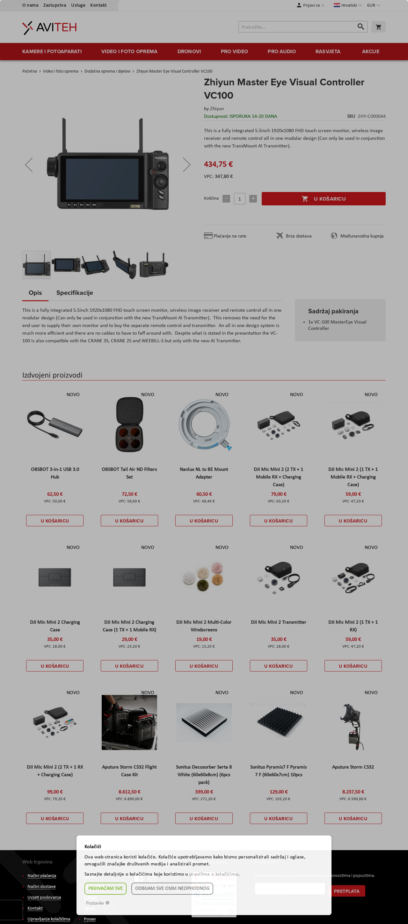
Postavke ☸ (98, 903)
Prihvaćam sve (105, 888)
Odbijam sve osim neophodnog (172, 888)
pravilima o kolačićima (213, 874)
